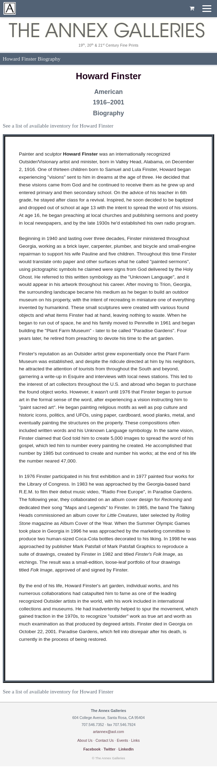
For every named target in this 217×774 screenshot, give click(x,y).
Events (122, 740)
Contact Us (104, 740)
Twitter (110, 749)
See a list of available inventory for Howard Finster (58, 126)
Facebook (92, 749)
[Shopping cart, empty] (192, 9)
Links (135, 740)
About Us (84, 740)
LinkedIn (126, 749)
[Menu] (206, 8)
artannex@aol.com (108, 732)
